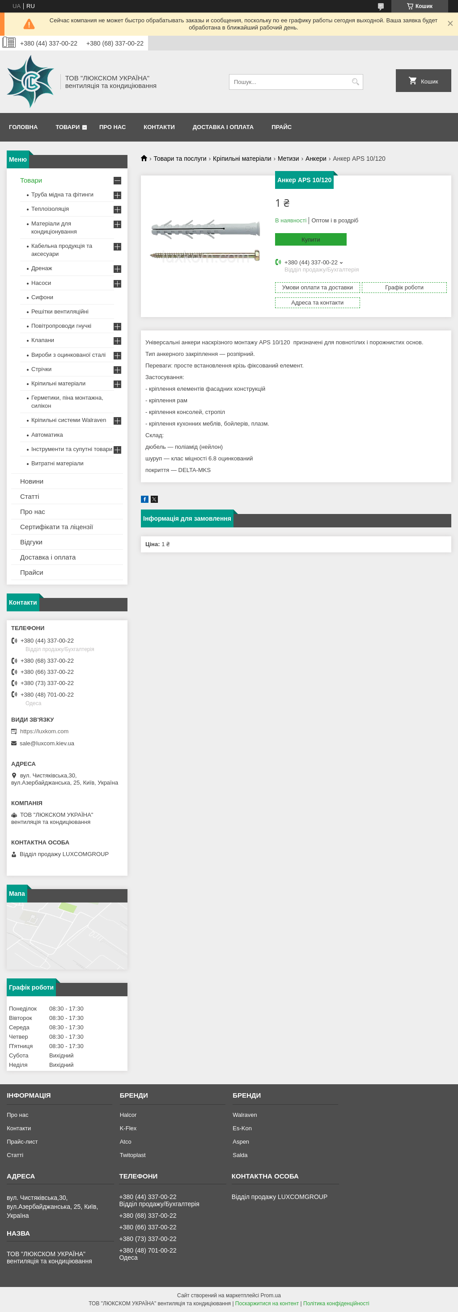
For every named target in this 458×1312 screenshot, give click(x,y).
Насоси (41, 283)
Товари (67, 127)
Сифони (42, 297)
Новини (31, 481)
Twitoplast (133, 1155)
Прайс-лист (22, 1141)
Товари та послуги (179, 158)
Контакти (159, 127)
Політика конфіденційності (336, 1303)
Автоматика (47, 434)
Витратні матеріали (57, 463)
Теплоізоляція (50, 208)
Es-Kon (242, 1128)
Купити (310, 239)
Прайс (281, 127)
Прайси (31, 572)
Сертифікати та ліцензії (56, 527)
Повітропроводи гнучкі (61, 325)
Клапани (42, 340)
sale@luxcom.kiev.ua (47, 743)
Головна (23, 127)
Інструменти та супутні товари (71, 449)
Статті (29, 496)
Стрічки (41, 369)
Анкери (316, 158)
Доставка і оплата (223, 127)
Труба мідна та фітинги (62, 194)
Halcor (128, 1114)
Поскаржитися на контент (267, 1303)
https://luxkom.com (44, 731)
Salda (240, 1155)
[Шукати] (355, 82)
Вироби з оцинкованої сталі (68, 354)
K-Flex (128, 1128)
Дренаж (41, 268)
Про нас (112, 127)
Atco (125, 1141)
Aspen (241, 1141)
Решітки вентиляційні (60, 311)
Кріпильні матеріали (242, 158)
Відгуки (31, 542)
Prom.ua (271, 1295)
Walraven (245, 1114)
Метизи (288, 158)
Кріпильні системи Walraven (68, 420)
